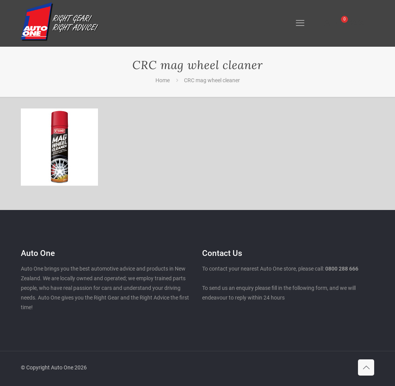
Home (162, 80)
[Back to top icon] (366, 367)
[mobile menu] (300, 23)
